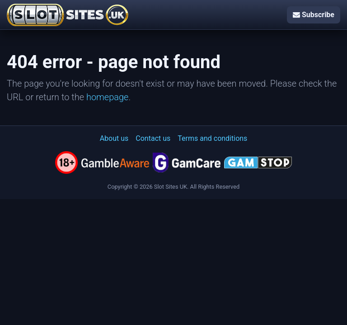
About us (114, 138)
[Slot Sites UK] (67, 15)
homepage (107, 97)
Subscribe (313, 14)
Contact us (153, 138)
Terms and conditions (212, 138)
